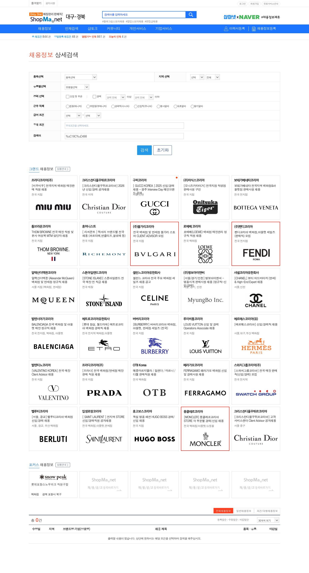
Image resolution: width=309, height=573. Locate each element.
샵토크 (93, 28)
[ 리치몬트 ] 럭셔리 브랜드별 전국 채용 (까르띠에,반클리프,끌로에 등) (103, 234)
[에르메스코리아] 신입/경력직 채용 (255, 324)
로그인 (242, 3)
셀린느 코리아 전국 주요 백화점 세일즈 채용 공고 (154, 280)
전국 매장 (87, 287)
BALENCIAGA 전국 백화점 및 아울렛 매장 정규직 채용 (52, 326)
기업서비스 (163, 28)
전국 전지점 (240, 194)
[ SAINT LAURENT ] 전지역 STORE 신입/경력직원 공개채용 (103, 419)
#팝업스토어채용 (134, 21)
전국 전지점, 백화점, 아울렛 (47, 333)
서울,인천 (138, 194)
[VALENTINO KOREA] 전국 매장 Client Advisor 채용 (51, 372)
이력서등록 (237, 28)
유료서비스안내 (271, 3)
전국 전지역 (240, 379)
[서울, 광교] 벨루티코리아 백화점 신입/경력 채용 (52, 419)
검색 (191, 14)
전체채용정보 (223, 511)
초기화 (163, 150)
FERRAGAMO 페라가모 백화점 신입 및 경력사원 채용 (205, 372)
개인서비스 (137, 28)
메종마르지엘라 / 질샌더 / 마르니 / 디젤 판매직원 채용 (154, 372)
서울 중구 (239, 426)
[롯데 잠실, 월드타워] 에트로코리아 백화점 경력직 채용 (102, 326)
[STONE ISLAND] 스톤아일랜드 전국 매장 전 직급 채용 (103, 280)
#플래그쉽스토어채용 (113, 21)
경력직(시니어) (120, 106)
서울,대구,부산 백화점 (246, 333)
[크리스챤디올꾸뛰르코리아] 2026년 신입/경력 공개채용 (103, 187)
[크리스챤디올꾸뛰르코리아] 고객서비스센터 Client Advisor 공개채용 (255, 419)
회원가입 (254, 3)
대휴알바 (180, 106)
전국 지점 (37, 194)
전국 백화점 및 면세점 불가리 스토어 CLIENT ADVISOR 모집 (154, 234)
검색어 (37, 135)
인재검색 (71, 28)
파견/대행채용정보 (267, 511)
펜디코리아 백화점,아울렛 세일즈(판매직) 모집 (254, 234)
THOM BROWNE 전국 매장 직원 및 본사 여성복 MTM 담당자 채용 (52, 234)
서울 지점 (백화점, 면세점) (46, 287)
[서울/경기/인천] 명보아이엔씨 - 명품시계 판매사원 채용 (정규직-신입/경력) (205, 281)
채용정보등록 (266, 28)
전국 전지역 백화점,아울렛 (97, 333)
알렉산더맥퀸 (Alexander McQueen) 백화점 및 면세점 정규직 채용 (53, 280)
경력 (97, 96)
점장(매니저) (74, 106)
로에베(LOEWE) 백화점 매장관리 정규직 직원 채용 (205, 234)
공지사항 (50, 3)
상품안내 (63, 168)
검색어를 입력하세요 (115, 15)
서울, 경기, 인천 (193, 287)
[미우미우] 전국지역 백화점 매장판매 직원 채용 (53, 187)
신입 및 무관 (74, 96)
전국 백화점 (190, 241)
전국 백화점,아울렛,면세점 (97, 426)
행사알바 (163, 106)
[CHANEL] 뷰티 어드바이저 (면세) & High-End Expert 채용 (255, 280)
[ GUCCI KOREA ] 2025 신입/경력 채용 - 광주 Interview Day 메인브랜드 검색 (154, 189)
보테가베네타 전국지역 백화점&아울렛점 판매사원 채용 (255, 187)
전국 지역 (87, 194)
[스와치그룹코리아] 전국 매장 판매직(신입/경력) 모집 (255, 372)
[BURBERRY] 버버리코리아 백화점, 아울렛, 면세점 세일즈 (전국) (154, 326)
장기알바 (197, 106)
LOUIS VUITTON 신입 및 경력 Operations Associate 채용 (201, 326)
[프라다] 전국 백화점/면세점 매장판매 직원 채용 (103, 372)
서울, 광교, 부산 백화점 (45, 426)
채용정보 (44, 28)
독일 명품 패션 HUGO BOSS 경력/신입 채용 (153, 419)
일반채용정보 (243, 511)
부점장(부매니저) (96, 106)
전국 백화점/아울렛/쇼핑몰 (199, 426)
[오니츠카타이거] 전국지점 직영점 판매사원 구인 (205, 187)
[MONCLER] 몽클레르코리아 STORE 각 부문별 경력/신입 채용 (204, 419)
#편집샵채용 (151, 21)
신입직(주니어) (143, 106)
